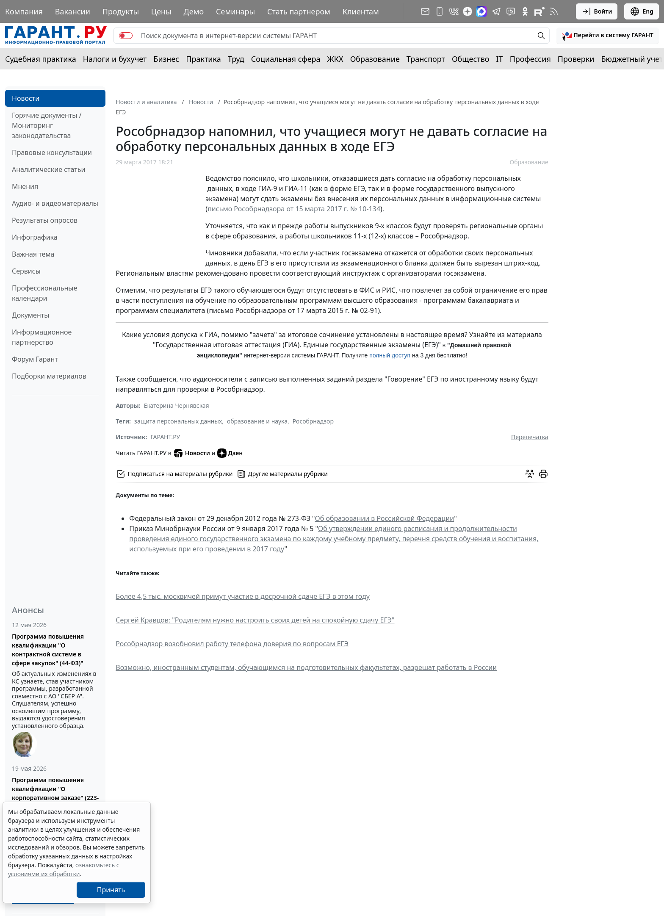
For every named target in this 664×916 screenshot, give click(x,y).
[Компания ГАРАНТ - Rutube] (539, 11)
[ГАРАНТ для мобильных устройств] (439, 11)
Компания (24, 11)
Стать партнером (298, 11)
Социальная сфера (286, 59)
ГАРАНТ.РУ (165, 437)
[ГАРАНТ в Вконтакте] (454, 11)
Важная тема (33, 254)
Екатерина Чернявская (176, 405)
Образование (375, 59)
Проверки (576, 59)
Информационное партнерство (42, 337)
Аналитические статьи (48, 169)
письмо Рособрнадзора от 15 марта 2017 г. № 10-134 (294, 208)
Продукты (120, 11)
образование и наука (257, 421)
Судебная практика (40, 59)
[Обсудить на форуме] (530, 474)
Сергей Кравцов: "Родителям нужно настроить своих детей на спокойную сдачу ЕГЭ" (255, 620)
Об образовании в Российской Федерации (384, 518)
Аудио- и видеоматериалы (55, 203)
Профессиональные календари (44, 293)
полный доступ (389, 355)
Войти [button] (596, 11)
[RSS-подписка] (554, 11)
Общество (471, 59)
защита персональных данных (178, 421)
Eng (641, 11)
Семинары (235, 11)
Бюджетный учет (632, 59)
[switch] (126, 35)
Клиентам (361, 11)
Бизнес (166, 59)
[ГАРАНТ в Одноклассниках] (525, 11)
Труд (236, 59)
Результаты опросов (44, 220)
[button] (607, 36)
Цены (161, 11)
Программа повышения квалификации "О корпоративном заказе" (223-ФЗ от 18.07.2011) (55, 793)
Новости (25, 98)
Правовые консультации (52, 152)
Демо (194, 11)
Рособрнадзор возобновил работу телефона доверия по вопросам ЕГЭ (232, 643)
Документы (30, 315)
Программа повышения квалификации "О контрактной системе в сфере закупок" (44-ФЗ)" (48, 649)
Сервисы (26, 271)
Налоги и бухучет (115, 59)
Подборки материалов (49, 376)
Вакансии (72, 11)
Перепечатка (529, 437)
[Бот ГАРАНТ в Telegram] (511, 11)
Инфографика (35, 237)
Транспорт (426, 59)
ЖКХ (335, 59)
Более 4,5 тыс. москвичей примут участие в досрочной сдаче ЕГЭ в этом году (243, 596)
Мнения (25, 186)
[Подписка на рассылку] (425, 11)
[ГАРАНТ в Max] (481, 11)
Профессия (530, 59)
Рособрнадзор (313, 421)
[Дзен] (467, 11)
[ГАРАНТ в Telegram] (496, 11)
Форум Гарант (35, 359)
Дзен (230, 453)
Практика (203, 59)
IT (499, 59)
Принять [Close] (111, 889)
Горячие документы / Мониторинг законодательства (47, 125)
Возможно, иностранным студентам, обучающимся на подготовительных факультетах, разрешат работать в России (306, 667)
